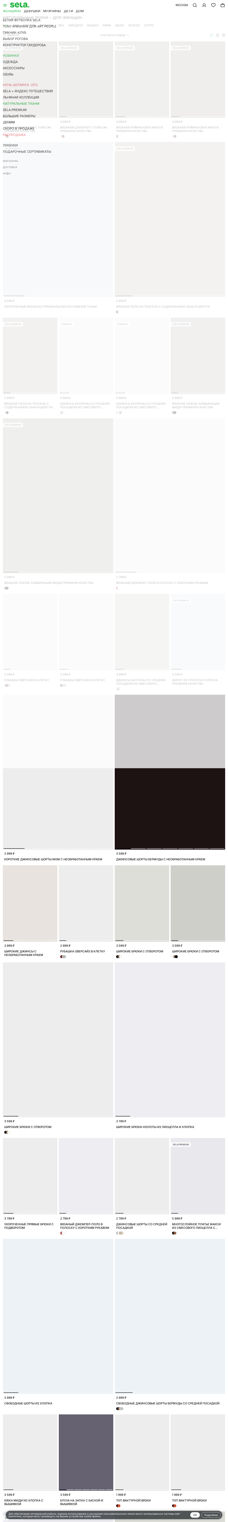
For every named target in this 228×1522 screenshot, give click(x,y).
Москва (182, 5)
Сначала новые (114, 35)
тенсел (134, 25)
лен (61, 25)
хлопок (29, 25)
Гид (16, 25)
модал (92, 25)
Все (6, 25)
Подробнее (211, 1514)
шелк (119, 25)
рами (107, 25)
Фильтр (11, 35)
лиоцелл (75, 25)
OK (195, 1514)
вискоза (47, 25)
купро (149, 25)
